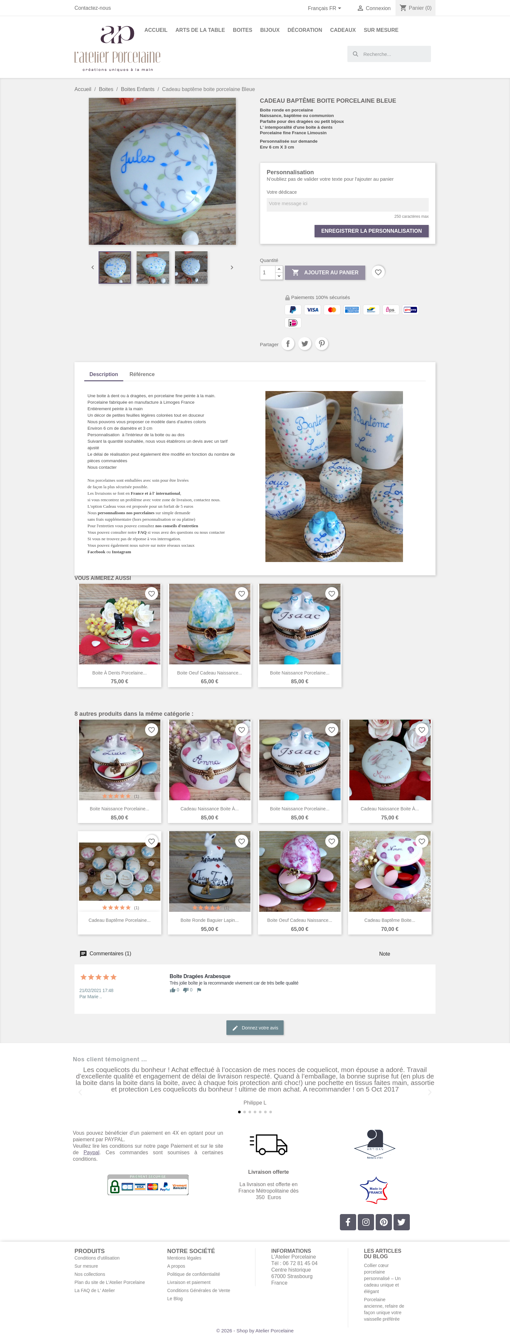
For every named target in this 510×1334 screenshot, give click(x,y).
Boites (242, 30)
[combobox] (389, 54)
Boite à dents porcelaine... (119, 672)
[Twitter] (402, 1222)
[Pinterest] (384, 1222)
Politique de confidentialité (193, 1274)
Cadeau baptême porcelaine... (119, 920)
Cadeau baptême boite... (389, 920)
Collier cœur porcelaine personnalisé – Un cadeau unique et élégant (382, 1278)
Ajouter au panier (325, 272)
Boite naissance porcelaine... (299, 672)
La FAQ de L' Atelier (94, 1290)
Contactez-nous (92, 8)
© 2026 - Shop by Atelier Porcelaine (255, 1330)
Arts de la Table (200, 30)
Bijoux (270, 30)
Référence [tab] (141, 374)
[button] (80, 1092)
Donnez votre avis (255, 1028)
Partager (287, 343)
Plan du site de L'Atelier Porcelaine (109, 1282)
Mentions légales (184, 1258)
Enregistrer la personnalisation (371, 231)
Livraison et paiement (188, 1282)
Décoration (305, 30)
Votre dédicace (282, 192)
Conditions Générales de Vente (198, 1290)
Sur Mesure (381, 30)
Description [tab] (103, 374)
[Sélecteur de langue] (326, 9)
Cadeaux (343, 30)
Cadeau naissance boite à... (210, 808)
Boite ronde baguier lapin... (210, 920)
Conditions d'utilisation (97, 1258)
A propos (176, 1266)
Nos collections (89, 1274)
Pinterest (321, 343)
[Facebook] (348, 1222)
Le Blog (174, 1298)
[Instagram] (366, 1222)
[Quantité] (267, 273)
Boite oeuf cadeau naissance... (209, 672)
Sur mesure (86, 1266)
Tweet (304, 343)
